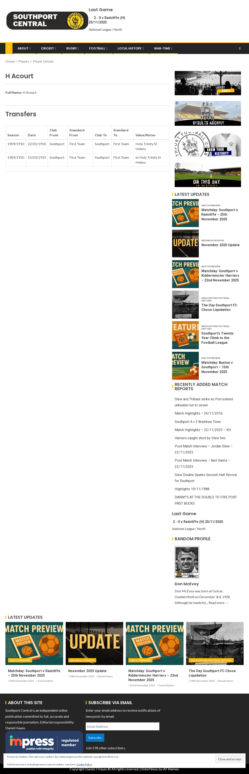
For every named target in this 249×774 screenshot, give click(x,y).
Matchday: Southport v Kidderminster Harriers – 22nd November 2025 (220, 275)
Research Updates (212, 240)
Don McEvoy (187, 584)
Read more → (219, 602)
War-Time (162, 48)
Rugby (71, 48)
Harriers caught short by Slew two (200, 438)
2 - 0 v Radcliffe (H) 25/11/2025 (197, 522)
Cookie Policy (84, 764)
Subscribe (95, 737)
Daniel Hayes (105, 676)
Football (97, 48)
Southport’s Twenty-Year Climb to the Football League (217, 338)
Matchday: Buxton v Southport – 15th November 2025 (217, 367)
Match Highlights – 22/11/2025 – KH (203, 430)
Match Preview (210, 205)
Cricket (47, 48)
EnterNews (149, 769)
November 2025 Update (220, 245)
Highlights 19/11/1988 (192, 489)
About (23, 48)
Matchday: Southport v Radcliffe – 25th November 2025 (219, 214)
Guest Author (45, 680)
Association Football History (215, 299)
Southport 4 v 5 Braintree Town (198, 422)
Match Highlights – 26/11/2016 (199, 413)
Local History (130, 48)
